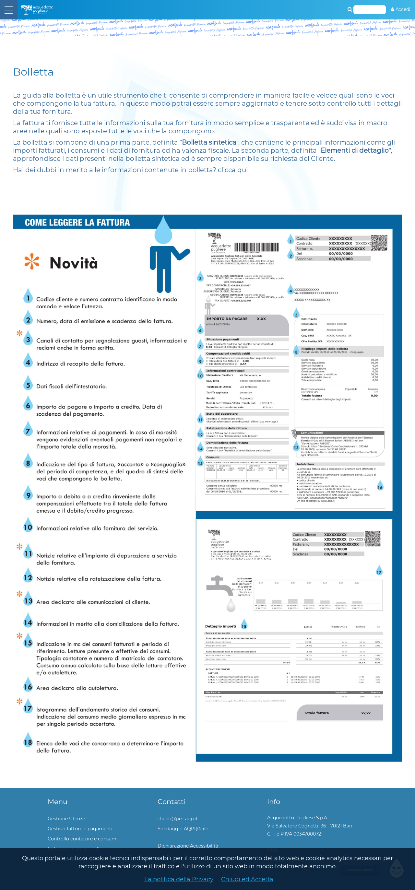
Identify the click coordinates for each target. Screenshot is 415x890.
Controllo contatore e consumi (83, 839)
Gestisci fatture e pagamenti (80, 829)
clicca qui (233, 170)
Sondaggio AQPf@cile (183, 829)
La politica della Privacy (178, 879)
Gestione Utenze (66, 819)
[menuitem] (400, 9)
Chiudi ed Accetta (247, 879)
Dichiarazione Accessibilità (188, 846)
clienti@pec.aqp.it (178, 819)
